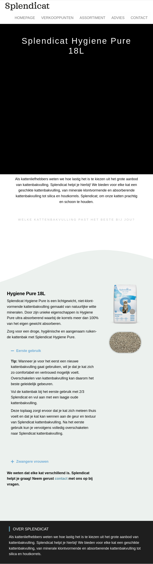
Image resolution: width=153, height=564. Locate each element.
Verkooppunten (58, 18)
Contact (139, 18)
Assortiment (93, 18)
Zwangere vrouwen (32, 462)
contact (61, 479)
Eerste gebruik (28, 351)
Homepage (26, 18)
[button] (53, 351)
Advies (118, 18)
